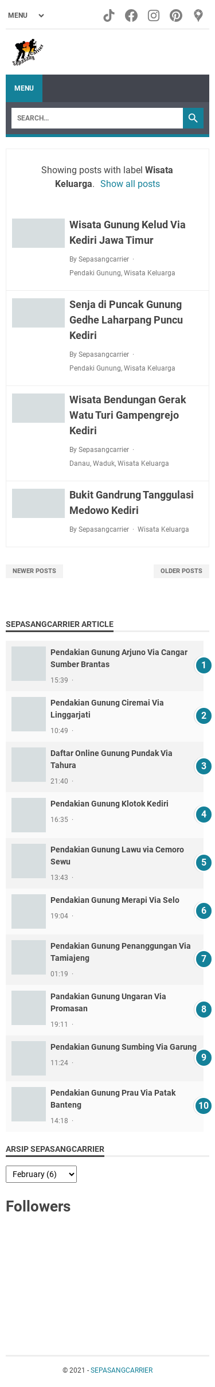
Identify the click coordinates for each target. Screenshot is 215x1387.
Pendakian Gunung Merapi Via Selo (114, 900)
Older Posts (181, 571)
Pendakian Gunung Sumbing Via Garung (123, 1046)
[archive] (41, 1174)
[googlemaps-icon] (199, 15)
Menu (24, 88)
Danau (79, 463)
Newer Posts (34, 571)
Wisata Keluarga (149, 273)
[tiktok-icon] (110, 15)
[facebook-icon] (132, 15)
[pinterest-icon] (177, 15)
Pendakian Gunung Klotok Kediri (109, 803)
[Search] (97, 118)
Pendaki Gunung (95, 273)
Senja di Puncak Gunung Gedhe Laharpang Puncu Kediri (126, 319)
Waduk (104, 463)
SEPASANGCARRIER (122, 1370)
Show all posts (130, 183)
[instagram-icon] (154, 15)
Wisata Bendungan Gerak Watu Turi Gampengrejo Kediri (127, 415)
